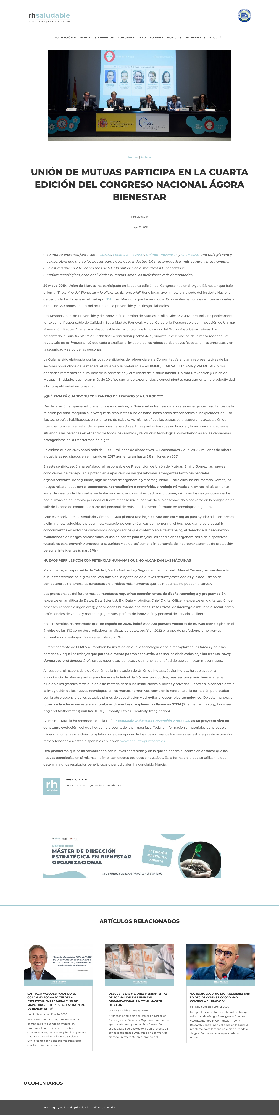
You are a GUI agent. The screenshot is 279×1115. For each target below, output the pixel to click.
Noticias (174, 37)
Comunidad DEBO (132, 37)
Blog (213, 37)
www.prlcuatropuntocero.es (142, 741)
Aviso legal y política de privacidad (65, 1107)
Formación (64, 37)
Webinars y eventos (97, 37)
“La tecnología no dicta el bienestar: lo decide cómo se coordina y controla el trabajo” (220, 997)
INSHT (109, 299)
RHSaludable (41, 1014)
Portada (146, 157)
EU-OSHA (156, 37)
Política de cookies (104, 1107)
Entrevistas (195, 37)
